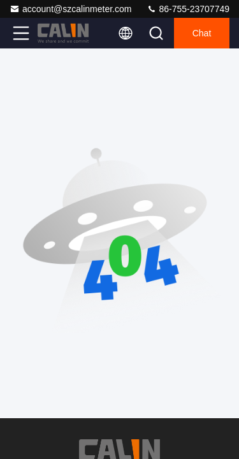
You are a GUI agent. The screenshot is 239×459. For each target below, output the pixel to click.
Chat (202, 33)
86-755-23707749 (188, 9)
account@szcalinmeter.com (70, 9)
